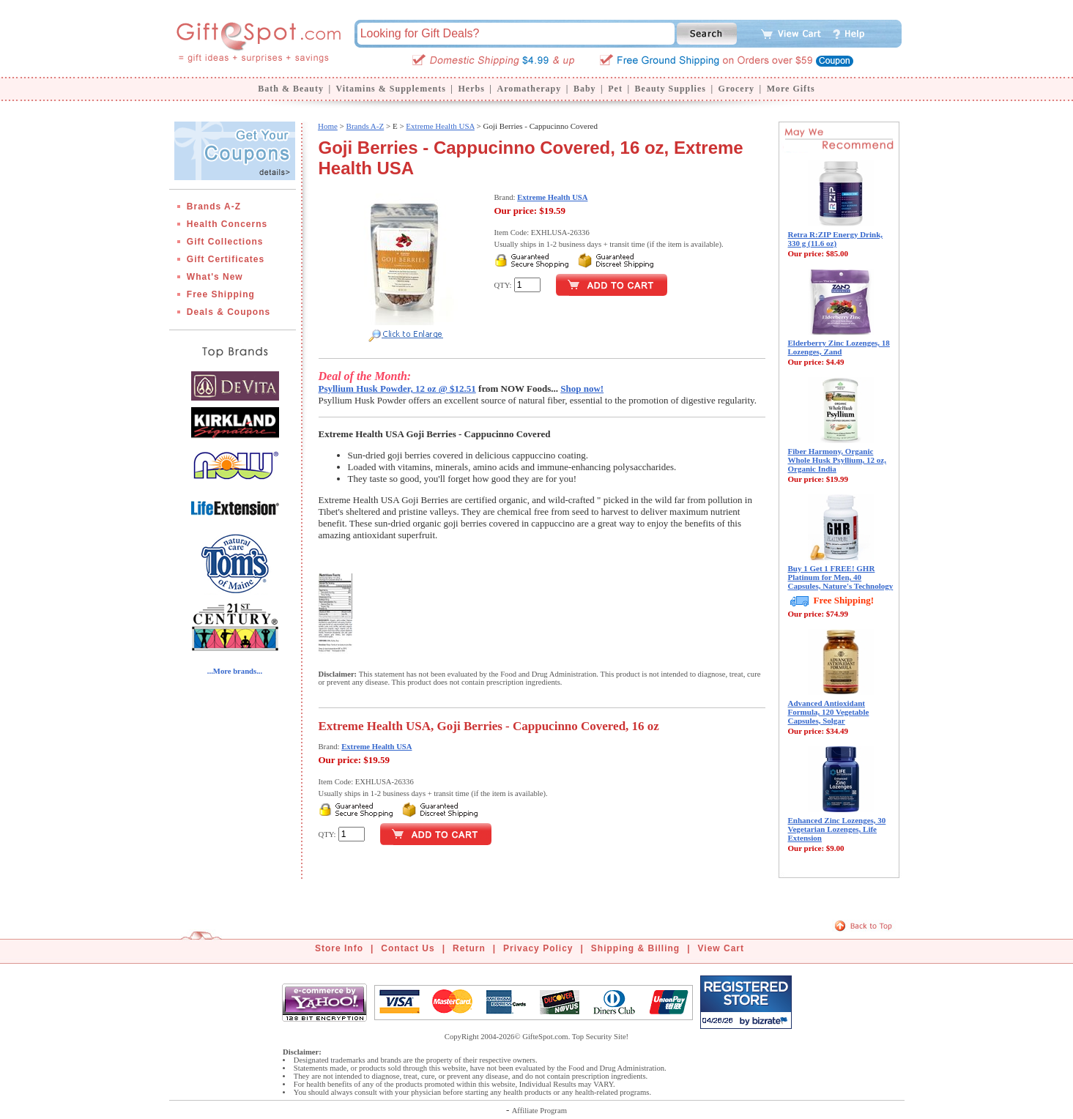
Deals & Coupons (228, 312)
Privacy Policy (538, 948)
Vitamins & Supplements (391, 88)
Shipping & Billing (635, 948)
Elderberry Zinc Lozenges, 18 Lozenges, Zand (839, 347)
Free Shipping (221, 294)
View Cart (721, 948)
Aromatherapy (529, 88)
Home (328, 126)
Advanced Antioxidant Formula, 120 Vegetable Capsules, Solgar (828, 712)
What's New (215, 277)
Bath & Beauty (291, 88)
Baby (584, 88)
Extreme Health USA (440, 126)
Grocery (736, 88)
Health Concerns (227, 224)
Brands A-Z (214, 206)
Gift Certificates (225, 259)
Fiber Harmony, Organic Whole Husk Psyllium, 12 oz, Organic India (837, 460)
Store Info (339, 948)
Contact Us (407, 948)
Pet (615, 88)
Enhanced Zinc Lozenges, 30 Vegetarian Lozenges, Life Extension (837, 829)
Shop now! (582, 388)
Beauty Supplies (670, 88)
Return (469, 948)
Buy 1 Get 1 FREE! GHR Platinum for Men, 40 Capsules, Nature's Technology (841, 577)
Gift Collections (225, 242)
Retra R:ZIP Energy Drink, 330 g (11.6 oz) (835, 239)
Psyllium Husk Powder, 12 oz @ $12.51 (397, 388)
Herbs (471, 88)
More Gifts (791, 88)
